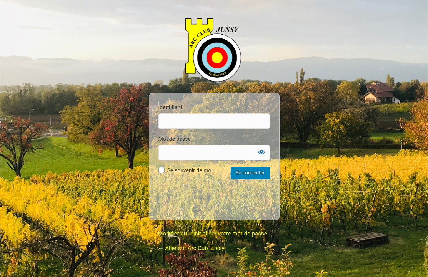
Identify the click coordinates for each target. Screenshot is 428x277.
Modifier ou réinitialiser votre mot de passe (212, 233)
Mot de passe (174, 139)
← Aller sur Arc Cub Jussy (191, 248)
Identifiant (170, 107)
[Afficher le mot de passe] (261, 152)
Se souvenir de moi (190, 170)
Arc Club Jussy (214, 51)
